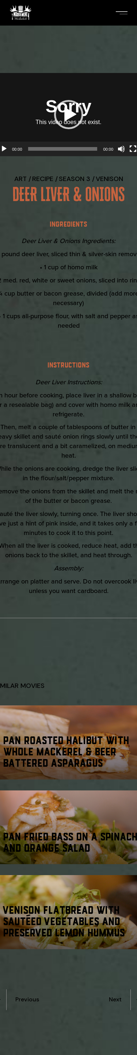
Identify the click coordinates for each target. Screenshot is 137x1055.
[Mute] (121, 149)
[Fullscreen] (133, 149)
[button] (68, 114)
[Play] (4, 149)
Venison (109, 178)
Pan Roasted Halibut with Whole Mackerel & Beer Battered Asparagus (67, 751)
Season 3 (74, 178)
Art (20, 178)
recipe (42, 178)
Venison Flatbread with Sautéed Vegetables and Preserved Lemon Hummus (64, 920)
